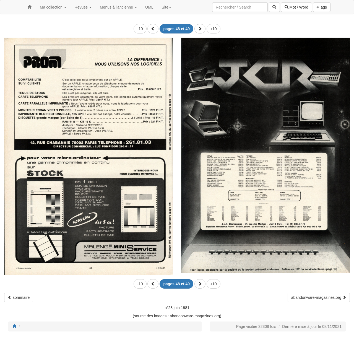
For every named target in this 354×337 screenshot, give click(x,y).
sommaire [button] (19, 297)
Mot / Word (296, 7)
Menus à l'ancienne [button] (118, 7)
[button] (152, 28)
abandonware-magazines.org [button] (318, 297)
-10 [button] (140, 29)
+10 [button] (213, 29)
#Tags (322, 7)
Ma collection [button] (53, 7)
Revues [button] (83, 7)
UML (149, 7)
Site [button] (166, 7)
